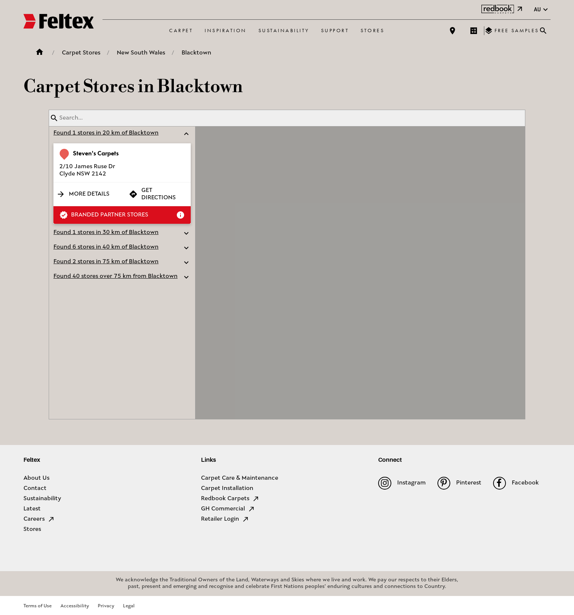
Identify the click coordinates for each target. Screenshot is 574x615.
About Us (36, 478)
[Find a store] (452, 31)
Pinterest (459, 483)
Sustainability (283, 30)
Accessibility (74, 606)
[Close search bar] (543, 30)
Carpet (181, 30)
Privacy (106, 606)
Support (335, 30)
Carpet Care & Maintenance (239, 478)
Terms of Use (37, 606)
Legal (129, 606)
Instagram (401, 483)
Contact (34, 488)
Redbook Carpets (230, 498)
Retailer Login (225, 519)
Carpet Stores (81, 53)
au (542, 9)
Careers (39, 519)
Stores (372, 30)
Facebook (516, 483)
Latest (32, 509)
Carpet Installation (227, 488)
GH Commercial (228, 509)
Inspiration (226, 30)
